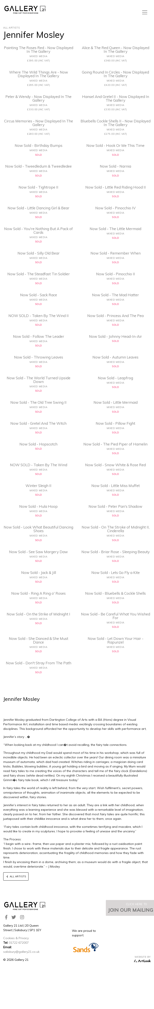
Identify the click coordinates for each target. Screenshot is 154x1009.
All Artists (11, 27)
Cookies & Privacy (16, 938)
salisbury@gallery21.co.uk (21, 952)
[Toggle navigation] (145, 12)
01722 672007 (19, 943)
